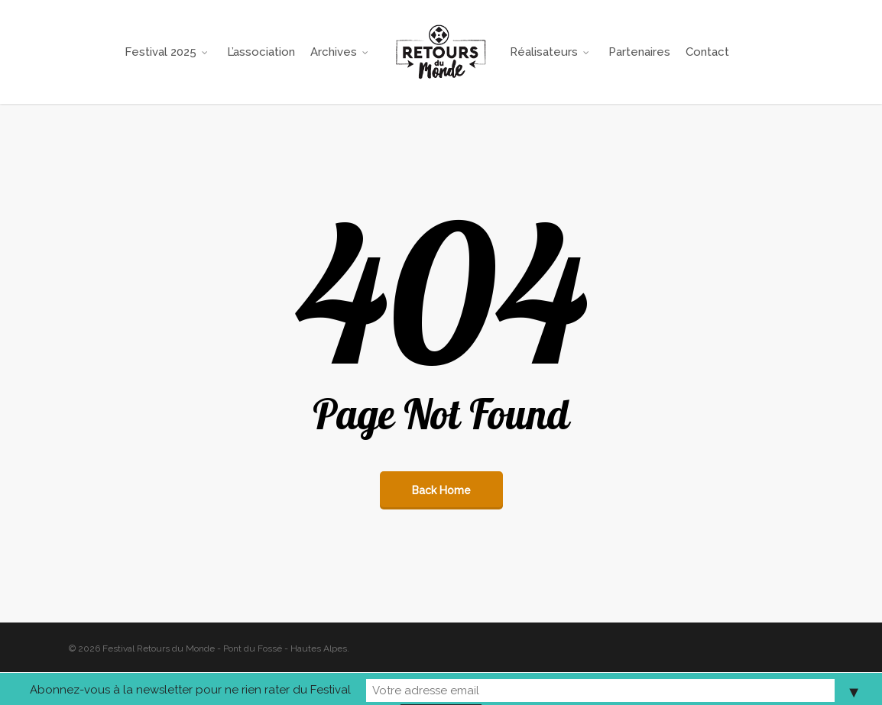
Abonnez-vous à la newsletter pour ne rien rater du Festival (301, 689)
